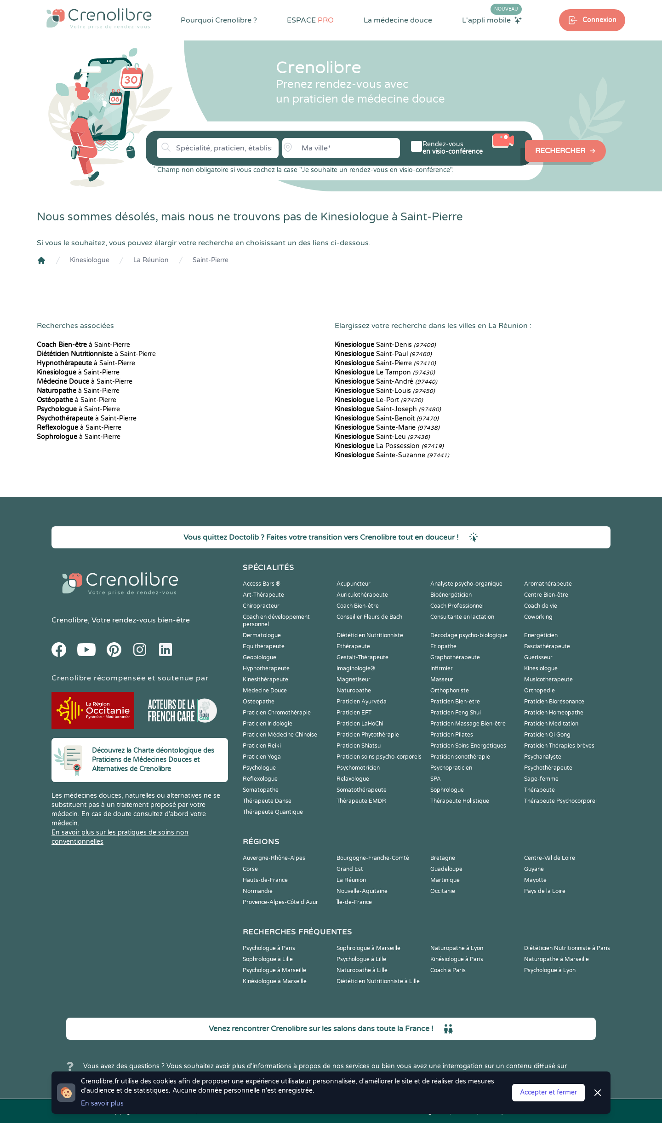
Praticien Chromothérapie (277, 712)
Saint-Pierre (210, 260)
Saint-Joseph (388, 409)
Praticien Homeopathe (553, 712)
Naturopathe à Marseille (556, 959)
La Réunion (151, 260)
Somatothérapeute (362, 790)
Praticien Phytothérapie (368, 734)
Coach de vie (540, 606)
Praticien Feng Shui (455, 712)
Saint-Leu (382, 437)
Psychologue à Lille (361, 959)
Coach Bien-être (358, 606)
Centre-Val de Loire (549, 858)
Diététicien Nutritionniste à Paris (567, 948)
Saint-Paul (383, 354)
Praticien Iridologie (267, 723)
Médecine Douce (265, 690)
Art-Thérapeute (263, 595)
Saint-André (386, 382)
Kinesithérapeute (265, 679)
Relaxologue (353, 779)
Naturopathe (354, 690)
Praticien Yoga (262, 757)
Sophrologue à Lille (268, 959)
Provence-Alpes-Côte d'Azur (280, 902)
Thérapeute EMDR (361, 801)
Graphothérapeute (455, 657)
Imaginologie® (356, 668)
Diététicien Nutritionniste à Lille (378, 981)
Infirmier (441, 668)
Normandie (258, 891)
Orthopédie (539, 690)
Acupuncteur (354, 584)
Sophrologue (447, 790)
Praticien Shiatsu (359, 746)
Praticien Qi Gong (547, 734)
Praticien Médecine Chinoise (280, 734)
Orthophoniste (449, 690)
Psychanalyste (542, 757)
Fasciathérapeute (547, 646)
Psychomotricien (358, 768)
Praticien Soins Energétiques (468, 746)
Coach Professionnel (457, 606)
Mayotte (535, 880)
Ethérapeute (353, 646)
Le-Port (379, 400)
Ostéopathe (258, 701)
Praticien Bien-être (455, 701)
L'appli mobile (492, 20)
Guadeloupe (446, 869)
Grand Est (350, 869)
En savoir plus (102, 1103)
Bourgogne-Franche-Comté (373, 858)
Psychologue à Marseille (274, 970)
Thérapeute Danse (267, 801)
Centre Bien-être (546, 595)
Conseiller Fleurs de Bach (369, 617)
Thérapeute (539, 790)
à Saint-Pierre (83, 345)
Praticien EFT (354, 712)
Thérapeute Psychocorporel (560, 801)
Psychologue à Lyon (550, 970)
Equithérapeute (264, 646)
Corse (250, 869)
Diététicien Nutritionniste (370, 635)
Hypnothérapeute (266, 668)
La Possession (389, 446)
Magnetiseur (354, 679)
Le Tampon (385, 372)
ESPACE (310, 20)
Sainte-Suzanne (392, 455)
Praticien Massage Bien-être (468, 723)
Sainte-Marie (387, 428)
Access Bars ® (261, 584)
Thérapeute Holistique (459, 801)
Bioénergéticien (451, 595)
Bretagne (442, 858)
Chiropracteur (261, 606)
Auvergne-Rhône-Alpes (274, 858)
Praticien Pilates (451, 734)
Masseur (441, 679)
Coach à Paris (448, 970)
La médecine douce (398, 20)
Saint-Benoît (387, 418)
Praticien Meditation (551, 723)
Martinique (445, 880)
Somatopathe (261, 790)
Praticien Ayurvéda (362, 701)
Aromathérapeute (548, 584)
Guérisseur (538, 657)
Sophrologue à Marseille (368, 948)
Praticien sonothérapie (460, 757)
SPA (435, 779)
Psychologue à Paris (269, 948)
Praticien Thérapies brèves (559, 746)
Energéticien (541, 635)
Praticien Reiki (262, 746)
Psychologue (259, 768)
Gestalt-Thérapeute (362, 657)
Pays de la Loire (544, 891)
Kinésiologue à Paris (456, 959)
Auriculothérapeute (362, 595)
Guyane (534, 869)
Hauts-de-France (265, 880)
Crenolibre (69, 620)
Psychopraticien (451, 768)
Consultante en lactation (462, 617)
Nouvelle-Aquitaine (362, 891)
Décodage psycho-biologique (469, 635)
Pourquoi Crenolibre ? (219, 20)
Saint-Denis (385, 345)
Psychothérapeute (548, 768)
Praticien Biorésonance (554, 701)
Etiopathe (443, 646)
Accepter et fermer (548, 1092)
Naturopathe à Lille (362, 970)
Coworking (538, 617)
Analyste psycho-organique (466, 584)
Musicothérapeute (548, 679)
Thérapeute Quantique (273, 812)
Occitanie (442, 891)
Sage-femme (541, 779)
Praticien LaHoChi (360, 723)
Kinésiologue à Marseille (275, 981)
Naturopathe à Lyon (456, 948)
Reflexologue (260, 779)
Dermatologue (262, 635)
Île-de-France (354, 902)
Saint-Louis (385, 391)
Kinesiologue (89, 260)
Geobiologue (259, 657)
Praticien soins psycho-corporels (379, 757)
